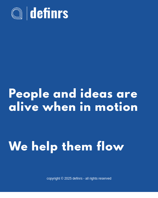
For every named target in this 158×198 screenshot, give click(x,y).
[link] (39, 6)
